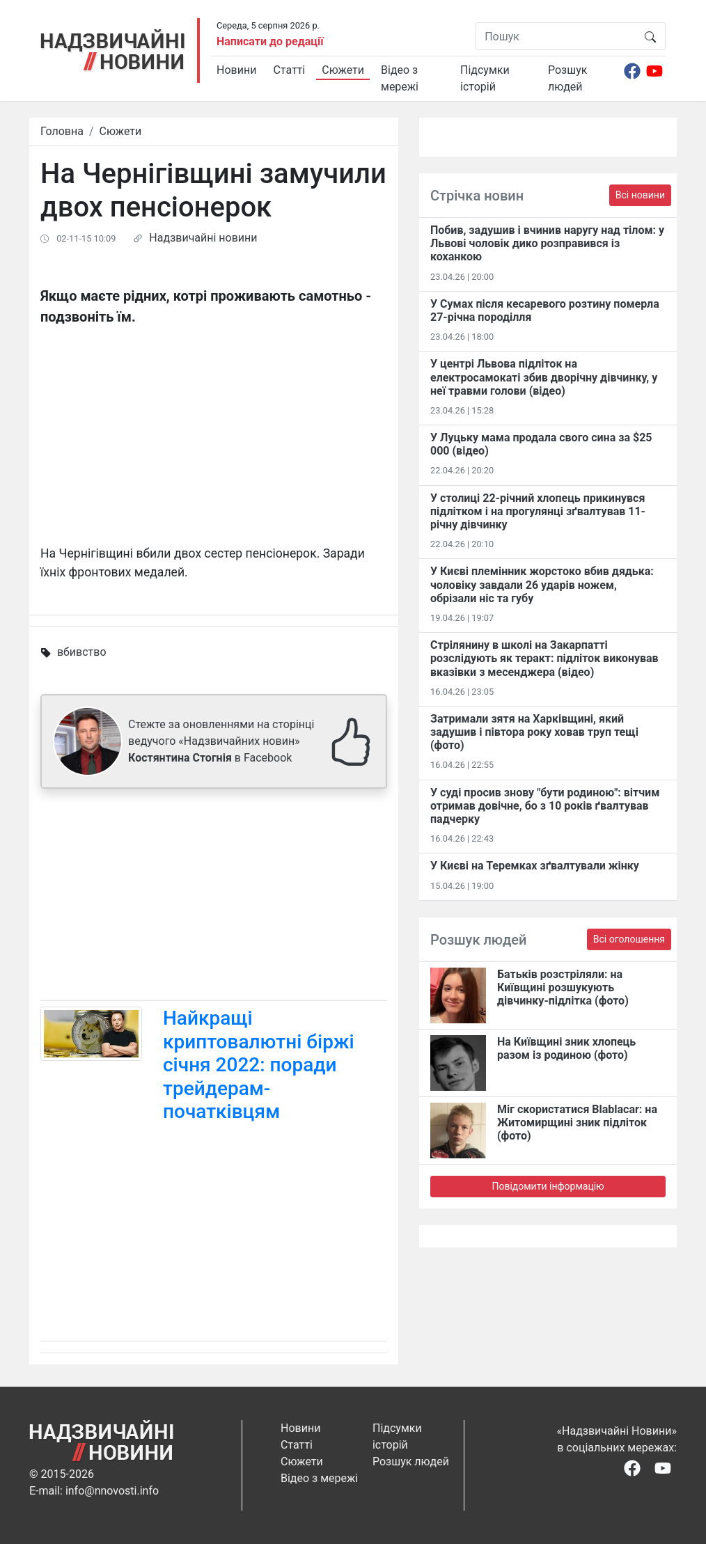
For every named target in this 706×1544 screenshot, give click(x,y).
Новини (236, 70)
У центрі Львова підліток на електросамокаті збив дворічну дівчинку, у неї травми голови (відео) (543, 377)
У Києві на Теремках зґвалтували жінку (534, 865)
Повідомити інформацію (548, 1186)
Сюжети (343, 70)
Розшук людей (567, 78)
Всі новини (640, 194)
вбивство (82, 652)
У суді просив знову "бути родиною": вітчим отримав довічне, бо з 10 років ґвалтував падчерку (544, 806)
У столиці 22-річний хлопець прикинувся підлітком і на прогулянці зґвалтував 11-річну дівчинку (537, 511)
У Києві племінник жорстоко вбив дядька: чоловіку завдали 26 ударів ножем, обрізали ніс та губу (542, 584)
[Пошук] (556, 36)
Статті (289, 70)
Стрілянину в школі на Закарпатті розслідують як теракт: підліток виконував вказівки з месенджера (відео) (544, 658)
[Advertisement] (213, 897)
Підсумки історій (485, 78)
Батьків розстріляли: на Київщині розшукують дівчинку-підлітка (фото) (563, 987)
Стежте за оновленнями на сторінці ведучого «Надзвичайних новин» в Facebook (221, 741)
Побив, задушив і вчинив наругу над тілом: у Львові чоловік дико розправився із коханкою (547, 243)
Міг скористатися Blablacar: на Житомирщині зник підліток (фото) (577, 1122)
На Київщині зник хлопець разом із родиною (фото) (566, 1048)
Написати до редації (270, 41)
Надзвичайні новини (203, 237)
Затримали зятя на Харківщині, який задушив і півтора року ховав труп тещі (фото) (534, 732)
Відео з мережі (399, 78)
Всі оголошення (629, 939)
